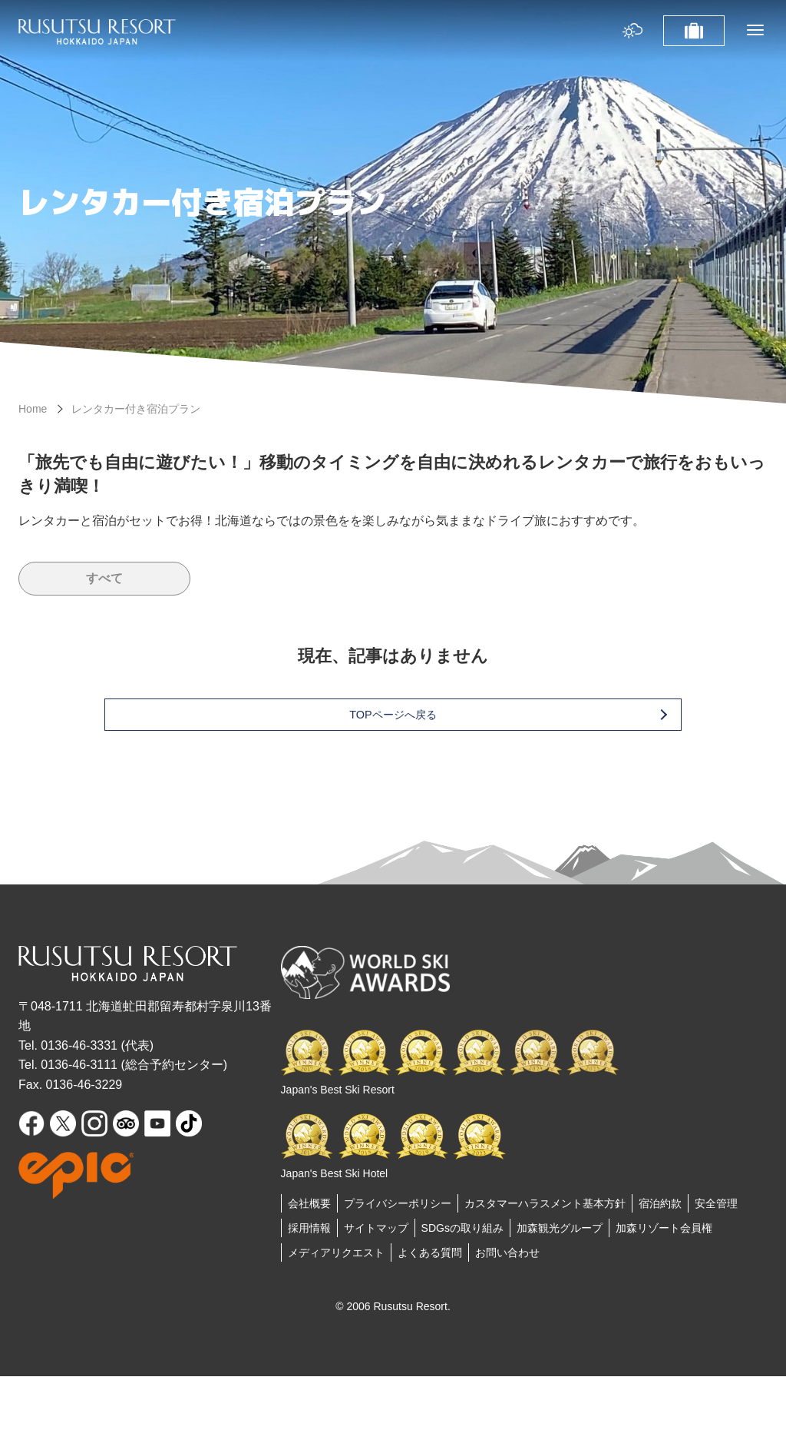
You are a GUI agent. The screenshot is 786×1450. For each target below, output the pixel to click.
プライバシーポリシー (397, 1203)
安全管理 (716, 1203)
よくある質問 (430, 1252)
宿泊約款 (660, 1203)
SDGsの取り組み (462, 1228)
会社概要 (309, 1203)
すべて (104, 578)
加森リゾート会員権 (664, 1228)
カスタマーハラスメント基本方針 (545, 1203)
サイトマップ (376, 1228)
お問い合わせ (507, 1252)
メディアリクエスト (336, 1252)
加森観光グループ (560, 1228)
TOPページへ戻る (418, 714)
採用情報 (309, 1228)
